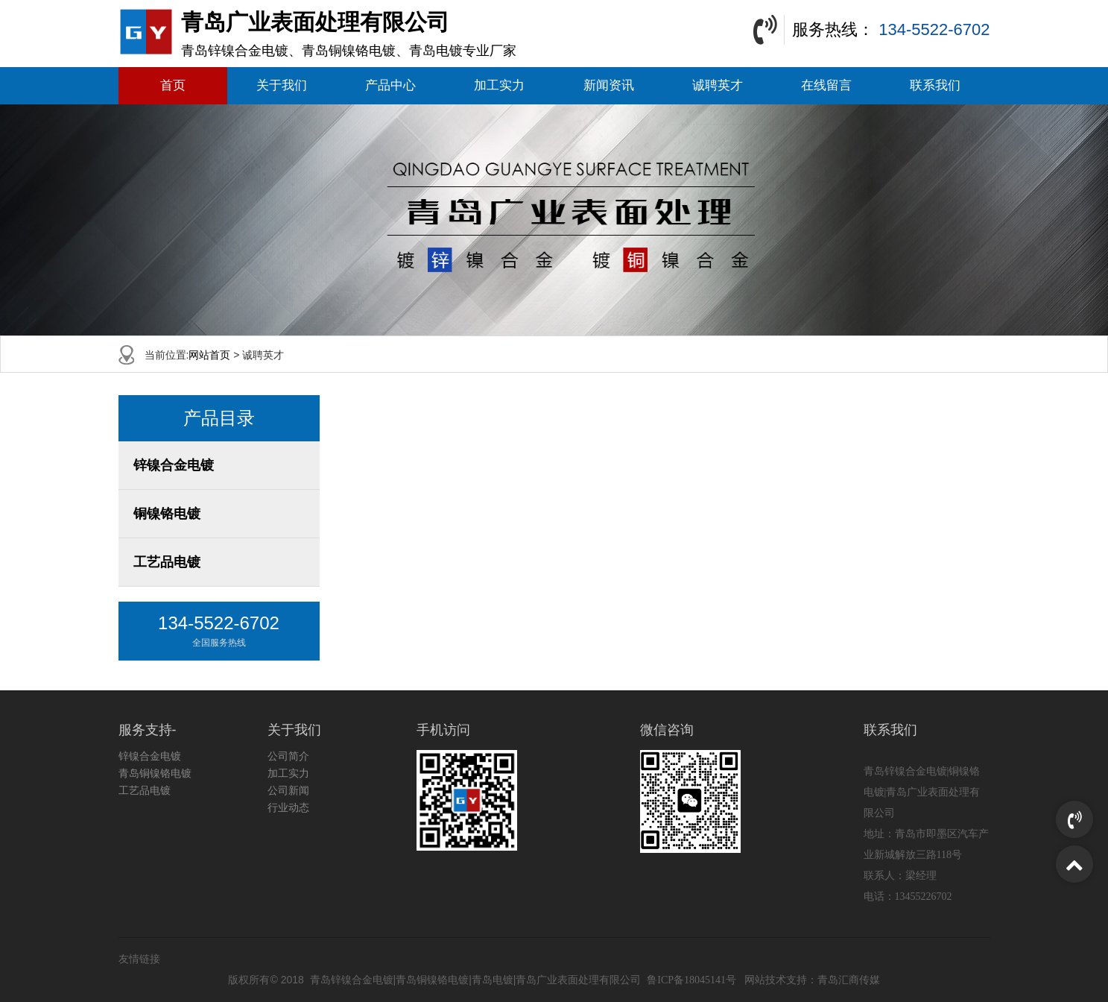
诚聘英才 (717, 85)
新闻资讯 (608, 85)
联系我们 (935, 85)
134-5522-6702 (934, 29)
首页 (173, 85)
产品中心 (390, 85)
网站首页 (209, 355)
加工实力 (499, 85)
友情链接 (139, 959)
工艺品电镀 (166, 562)
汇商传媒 (859, 980)
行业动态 (288, 807)
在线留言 (826, 85)
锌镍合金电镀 (173, 465)
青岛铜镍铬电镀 (154, 773)
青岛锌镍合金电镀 (351, 980)
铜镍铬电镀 (166, 513)
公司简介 (288, 756)
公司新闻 (288, 790)
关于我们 (281, 85)
